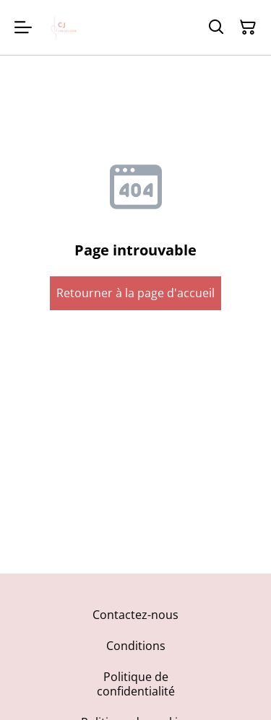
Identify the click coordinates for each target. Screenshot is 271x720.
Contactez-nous (135, 615)
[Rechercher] (216, 27)
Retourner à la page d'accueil (135, 293)
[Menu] (23, 27)
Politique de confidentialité (136, 683)
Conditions (135, 646)
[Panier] (248, 27)
